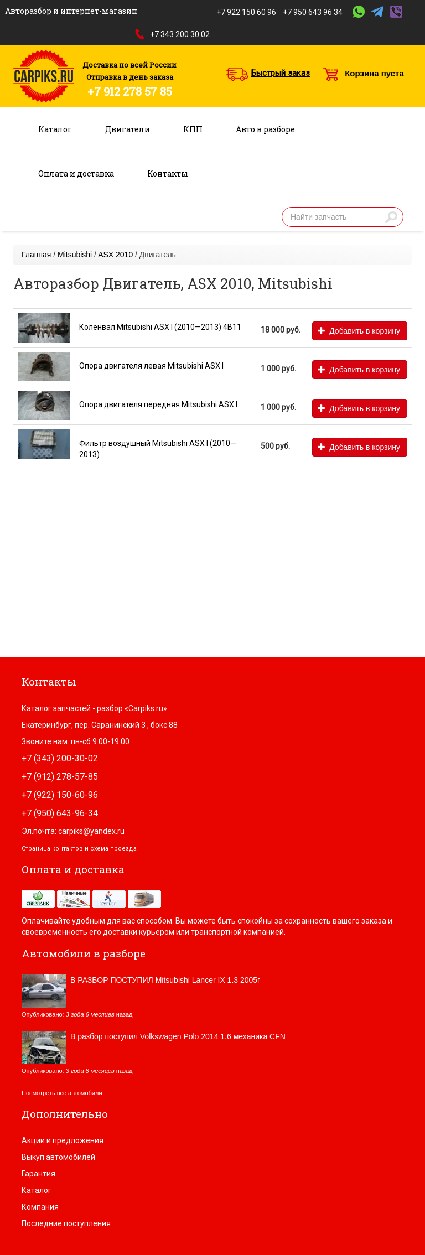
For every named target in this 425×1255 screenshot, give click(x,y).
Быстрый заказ (280, 73)
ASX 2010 (115, 254)
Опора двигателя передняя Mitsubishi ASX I (158, 404)
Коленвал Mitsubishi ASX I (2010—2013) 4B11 (160, 327)
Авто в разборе (265, 129)
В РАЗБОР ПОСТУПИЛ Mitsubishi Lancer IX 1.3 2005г (165, 980)
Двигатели (127, 129)
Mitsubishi (75, 254)
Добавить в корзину (359, 330)
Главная (36, 254)
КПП (193, 129)
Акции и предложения (62, 1140)
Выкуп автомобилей (58, 1157)
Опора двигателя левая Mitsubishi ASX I (151, 365)
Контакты (167, 173)
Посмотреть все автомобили (62, 1093)
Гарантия (38, 1173)
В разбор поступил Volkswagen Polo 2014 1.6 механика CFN (178, 1036)
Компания (40, 1206)
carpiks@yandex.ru (91, 831)
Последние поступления (66, 1223)
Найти (391, 217)
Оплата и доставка (76, 173)
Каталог (55, 129)
